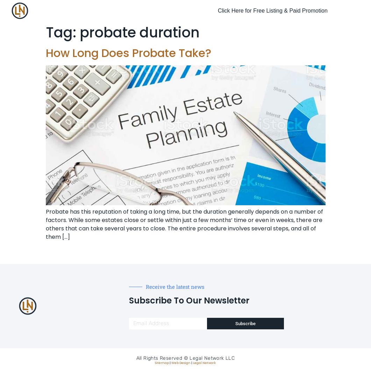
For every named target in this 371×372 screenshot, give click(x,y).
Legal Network (204, 363)
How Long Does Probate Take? (128, 53)
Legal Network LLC (212, 358)
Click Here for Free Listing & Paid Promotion (273, 11)
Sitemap (162, 363)
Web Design (181, 363)
